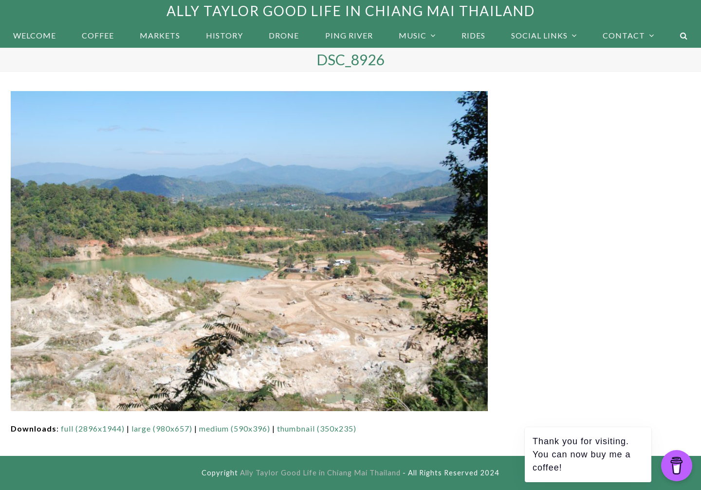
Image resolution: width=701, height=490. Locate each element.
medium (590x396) (234, 428)
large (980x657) (161, 428)
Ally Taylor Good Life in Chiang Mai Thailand (350, 10)
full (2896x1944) (93, 428)
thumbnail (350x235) (316, 428)
